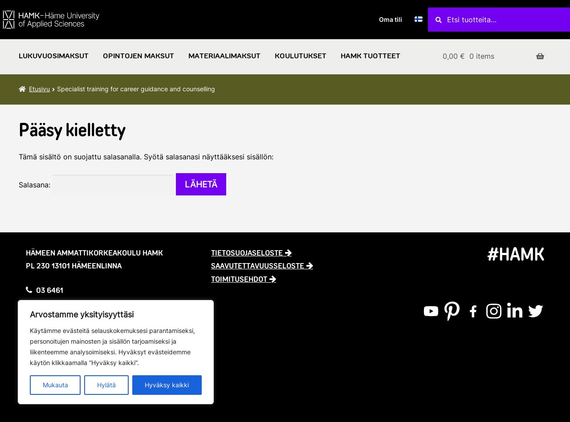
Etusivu (39, 89)
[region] (116, 352)
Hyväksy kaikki (167, 385)
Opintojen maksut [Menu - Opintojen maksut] (138, 56)
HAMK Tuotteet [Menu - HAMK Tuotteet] (370, 56)
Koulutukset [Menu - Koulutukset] (300, 56)
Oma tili (390, 19)
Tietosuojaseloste (247, 253)
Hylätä (106, 385)
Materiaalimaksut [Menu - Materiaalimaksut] (224, 56)
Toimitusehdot (239, 279)
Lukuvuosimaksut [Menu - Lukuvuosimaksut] (54, 56)
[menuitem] (418, 19)
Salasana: (96, 184)
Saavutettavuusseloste (257, 265)
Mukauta (55, 385)
